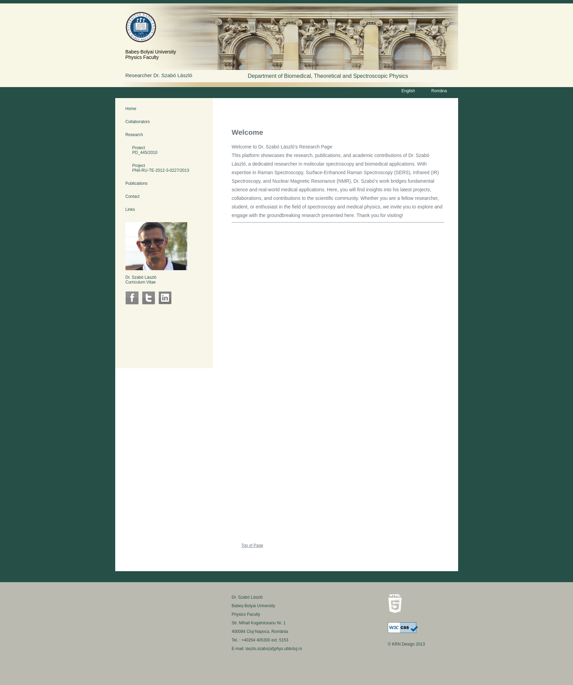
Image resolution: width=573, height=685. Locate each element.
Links (130, 209)
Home (131, 108)
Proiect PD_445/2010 (141, 150)
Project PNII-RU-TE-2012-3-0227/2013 (157, 168)
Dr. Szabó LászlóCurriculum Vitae (141, 280)
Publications (137, 183)
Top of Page (252, 545)
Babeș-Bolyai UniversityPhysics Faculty (151, 54)
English (408, 90)
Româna (439, 90)
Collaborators (138, 121)
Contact (133, 196)
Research (134, 134)
